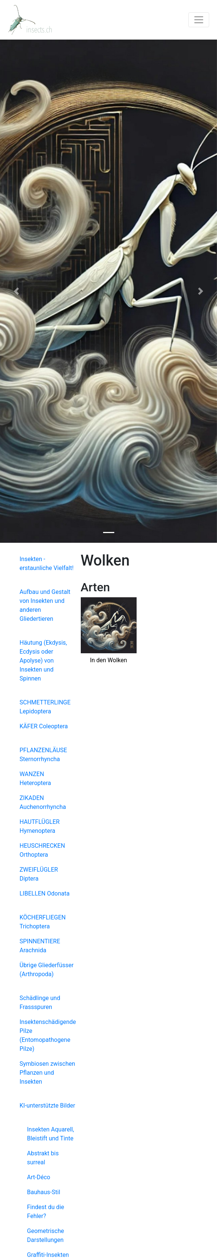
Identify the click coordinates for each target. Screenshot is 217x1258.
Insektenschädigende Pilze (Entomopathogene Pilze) (48, 1035)
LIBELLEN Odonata (45, 893)
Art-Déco (38, 1177)
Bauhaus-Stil (43, 1192)
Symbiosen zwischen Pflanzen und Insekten (47, 1072)
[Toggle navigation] (198, 19)
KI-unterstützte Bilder (47, 1105)
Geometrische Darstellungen (45, 1235)
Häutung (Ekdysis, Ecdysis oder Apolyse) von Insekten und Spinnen (43, 660)
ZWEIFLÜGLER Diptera (39, 874)
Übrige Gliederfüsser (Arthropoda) (47, 970)
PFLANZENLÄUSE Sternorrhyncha (43, 755)
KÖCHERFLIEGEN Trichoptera (43, 922)
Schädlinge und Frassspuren (40, 1002)
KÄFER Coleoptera (44, 726)
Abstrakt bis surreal (43, 1158)
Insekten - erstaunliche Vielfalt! (47, 563)
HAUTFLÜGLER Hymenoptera (40, 826)
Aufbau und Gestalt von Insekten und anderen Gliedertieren (45, 605)
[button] (16, 291)
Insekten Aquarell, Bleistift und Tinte (50, 1134)
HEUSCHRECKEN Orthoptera (42, 850)
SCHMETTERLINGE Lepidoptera (45, 707)
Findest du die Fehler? (45, 1211)
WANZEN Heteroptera (35, 778)
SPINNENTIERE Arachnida (40, 946)
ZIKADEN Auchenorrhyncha (43, 802)
